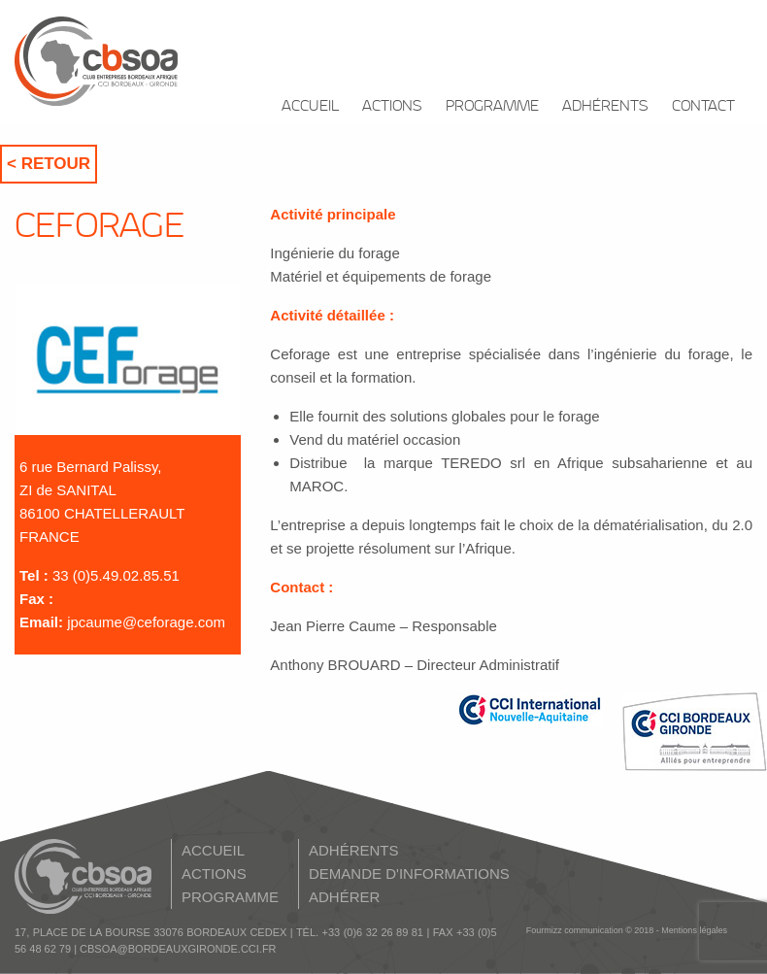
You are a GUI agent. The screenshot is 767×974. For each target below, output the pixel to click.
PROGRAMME (492, 106)
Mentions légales (694, 930)
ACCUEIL (310, 106)
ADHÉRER (344, 897)
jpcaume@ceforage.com (146, 622)
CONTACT (703, 106)
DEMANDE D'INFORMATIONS (409, 873)
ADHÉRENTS (605, 106)
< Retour (48, 163)
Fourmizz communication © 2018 (590, 930)
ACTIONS (392, 106)
